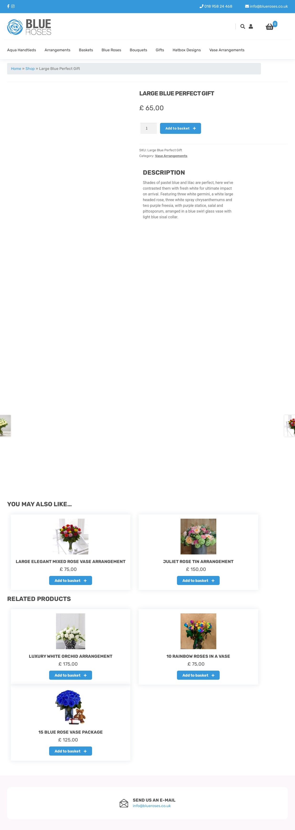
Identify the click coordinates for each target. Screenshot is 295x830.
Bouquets (138, 50)
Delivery (110, 791)
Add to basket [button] (50, 584)
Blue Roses (111, 50)
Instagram (252, 785)
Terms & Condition (119, 796)
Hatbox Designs (187, 50)
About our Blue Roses (122, 779)
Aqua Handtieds (21, 50)
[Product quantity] (148, 128)
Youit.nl (281, 823)
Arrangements (57, 50)
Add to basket (178, 128)
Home (16, 68)
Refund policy (115, 785)
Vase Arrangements (226, 50)
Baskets (86, 50)
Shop (30, 68)
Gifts (160, 50)
